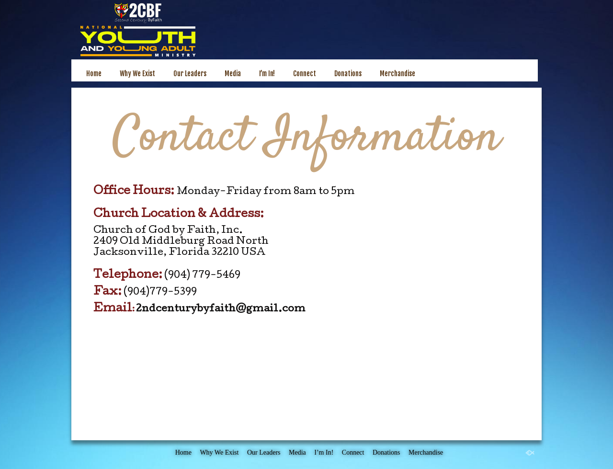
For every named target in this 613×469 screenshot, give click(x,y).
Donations (348, 73)
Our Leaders (189, 73)
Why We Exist (137, 73)
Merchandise (397, 73)
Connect (304, 73)
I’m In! (267, 73)
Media (233, 73)
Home (94, 73)
